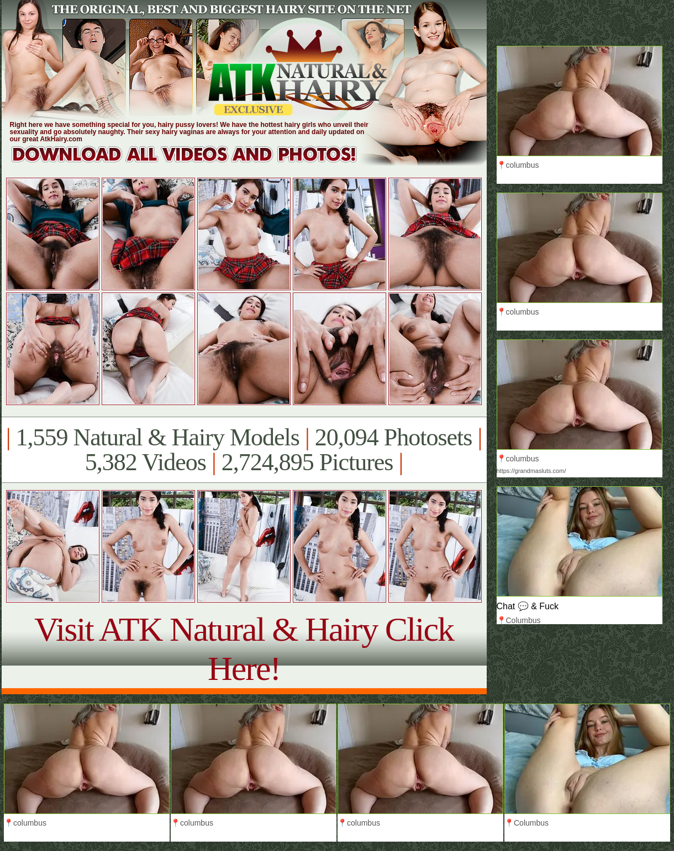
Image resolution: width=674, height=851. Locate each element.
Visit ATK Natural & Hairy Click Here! (244, 648)
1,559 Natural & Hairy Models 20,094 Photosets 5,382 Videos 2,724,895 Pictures (244, 450)
